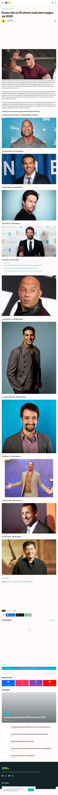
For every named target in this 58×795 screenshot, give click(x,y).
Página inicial (5, 9)
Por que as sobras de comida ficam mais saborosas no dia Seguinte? (31, 748)
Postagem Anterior (7, 673)
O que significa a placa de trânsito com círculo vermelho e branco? (30, 727)
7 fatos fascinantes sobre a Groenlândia (22, 755)
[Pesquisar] (55, 2)
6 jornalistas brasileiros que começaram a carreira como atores (21, 268)
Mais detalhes (13, 790)
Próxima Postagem (50, 673)
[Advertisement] (29, 34)
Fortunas (14, 610)
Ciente (31, 789)
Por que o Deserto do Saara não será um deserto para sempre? (29, 734)
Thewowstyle (18, 581)
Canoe (12, 581)
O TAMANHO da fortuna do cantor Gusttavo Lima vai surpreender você (24, 265)
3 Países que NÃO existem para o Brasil (22, 741)
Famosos (11, 9)
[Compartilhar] (54, 21)
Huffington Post (27, 581)
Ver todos (52, 620)
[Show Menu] (2, 2)
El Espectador (6, 578)
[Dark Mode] (52, 2)
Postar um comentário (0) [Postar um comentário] (29, 668)
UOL (8, 581)
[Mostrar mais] (33, 614)
